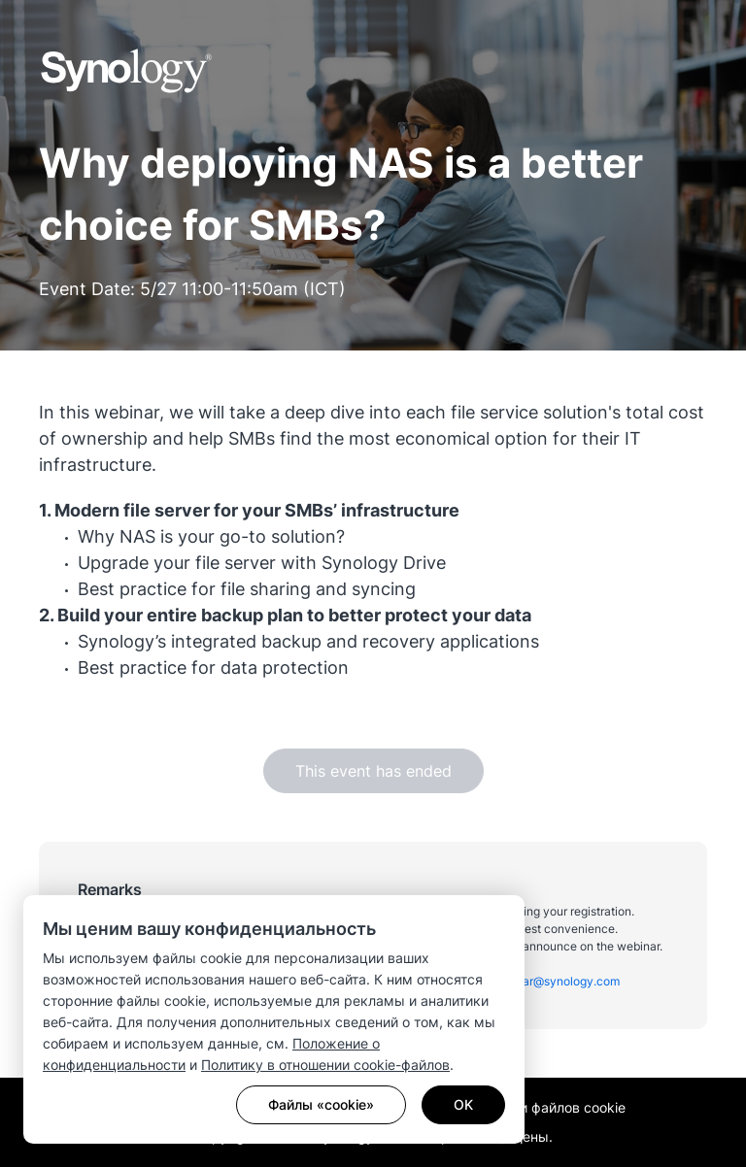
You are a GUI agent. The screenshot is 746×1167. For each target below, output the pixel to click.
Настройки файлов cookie (541, 1107)
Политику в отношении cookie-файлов (325, 1064)
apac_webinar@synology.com (539, 981)
